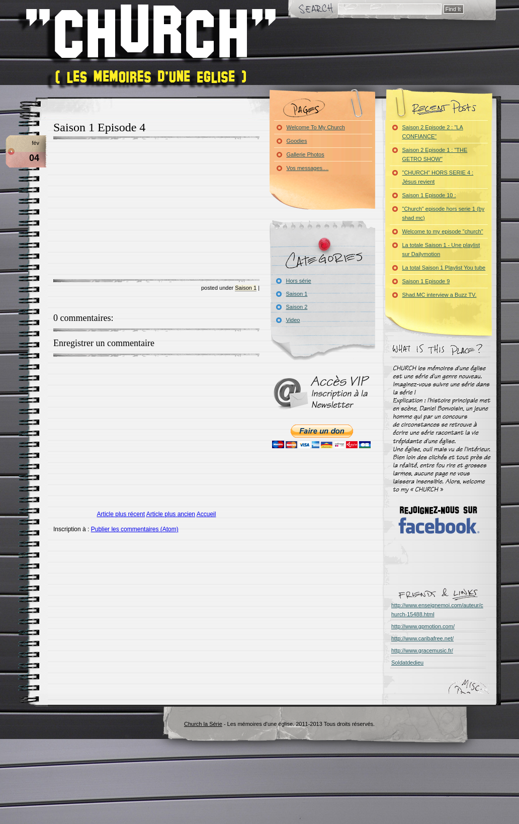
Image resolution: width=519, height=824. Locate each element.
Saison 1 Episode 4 (99, 127)
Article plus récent (121, 514)
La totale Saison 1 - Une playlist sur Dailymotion (441, 249)
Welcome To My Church (316, 127)
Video (293, 320)
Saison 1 (245, 288)
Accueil (206, 514)
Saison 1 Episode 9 (426, 281)
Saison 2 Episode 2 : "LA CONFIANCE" (432, 131)
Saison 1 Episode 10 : (429, 195)
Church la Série (203, 724)
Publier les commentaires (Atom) (135, 529)
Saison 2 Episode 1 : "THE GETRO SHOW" (435, 154)
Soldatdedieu (407, 663)
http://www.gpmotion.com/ (423, 626)
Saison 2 (297, 307)
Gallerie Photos (305, 154)
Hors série (298, 281)
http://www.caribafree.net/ (422, 638)
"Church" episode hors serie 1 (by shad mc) (443, 213)
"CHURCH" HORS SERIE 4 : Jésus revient (438, 177)
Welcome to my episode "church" (442, 231)
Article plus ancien (170, 514)
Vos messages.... (308, 168)
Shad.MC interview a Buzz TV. (439, 295)
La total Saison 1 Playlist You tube (444, 268)
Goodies (297, 141)
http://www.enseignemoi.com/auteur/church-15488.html (437, 609)
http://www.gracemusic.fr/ (422, 650)
